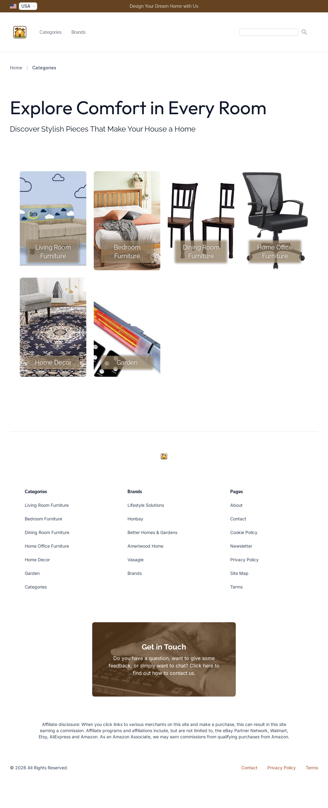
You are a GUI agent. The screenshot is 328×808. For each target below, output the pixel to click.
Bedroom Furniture (43, 518)
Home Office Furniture (47, 546)
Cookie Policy (243, 532)
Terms (236, 586)
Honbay (135, 518)
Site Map (239, 573)
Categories (51, 32)
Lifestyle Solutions (145, 505)
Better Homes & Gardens (152, 532)
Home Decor (37, 559)
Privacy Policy (244, 559)
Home (16, 67)
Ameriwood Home (145, 546)
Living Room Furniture (47, 505)
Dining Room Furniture (47, 532)
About (236, 505)
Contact (238, 518)
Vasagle (135, 559)
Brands (78, 32)
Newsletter (241, 546)
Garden (32, 573)
